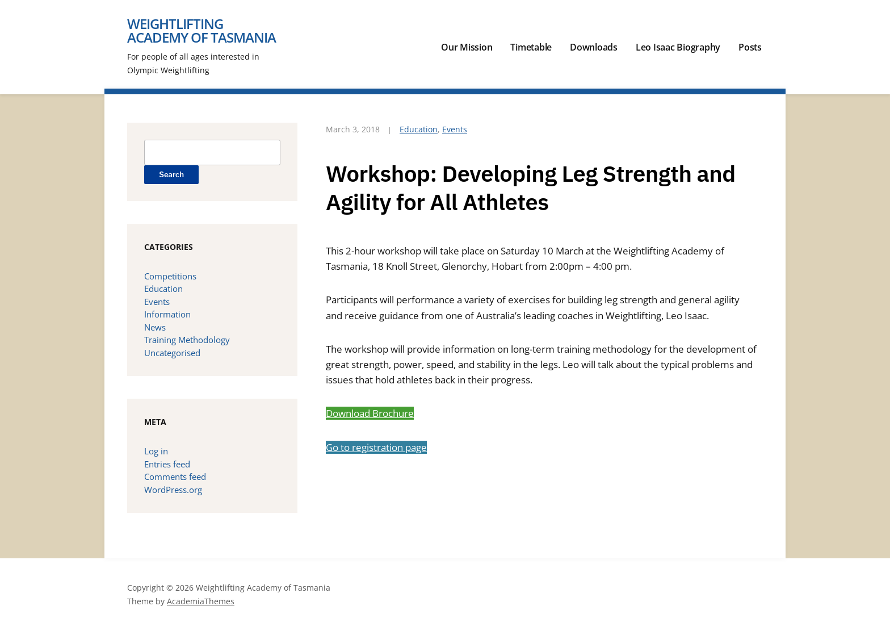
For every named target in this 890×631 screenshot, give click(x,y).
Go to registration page (376, 447)
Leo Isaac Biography (678, 47)
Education (419, 129)
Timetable (531, 47)
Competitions (170, 276)
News (155, 327)
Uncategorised (172, 352)
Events (454, 129)
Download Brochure (370, 413)
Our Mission (466, 47)
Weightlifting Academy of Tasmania (201, 30)
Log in (156, 451)
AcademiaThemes (200, 601)
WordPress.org (173, 489)
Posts (750, 47)
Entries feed (167, 464)
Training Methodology (187, 339)
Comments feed (175, 476)
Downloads (594, 47)
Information (167, 314)
